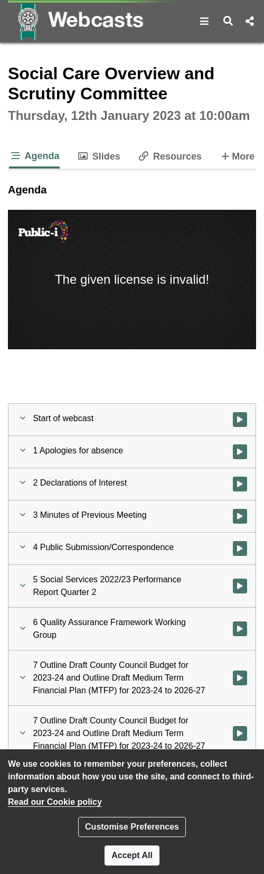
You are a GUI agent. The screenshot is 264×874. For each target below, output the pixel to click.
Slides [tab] (98, 156)
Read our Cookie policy (55, 801)
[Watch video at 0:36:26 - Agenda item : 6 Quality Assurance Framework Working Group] (240, 628)
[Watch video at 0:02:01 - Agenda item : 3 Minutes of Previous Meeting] (240, 516)
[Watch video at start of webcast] (240, 419)
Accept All (132, 855)
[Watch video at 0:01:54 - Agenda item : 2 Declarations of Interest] (240, 484)
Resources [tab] (169, 156)
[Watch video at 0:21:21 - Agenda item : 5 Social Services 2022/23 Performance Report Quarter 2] (240, 586)
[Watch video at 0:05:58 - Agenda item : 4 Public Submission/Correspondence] (240, 548)
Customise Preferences (132, 826)
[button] (204, 21)
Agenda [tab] (34, 156)
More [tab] (236, 155)
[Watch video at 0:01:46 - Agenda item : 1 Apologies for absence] (240, 451)
